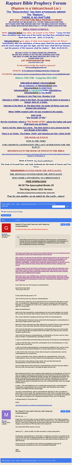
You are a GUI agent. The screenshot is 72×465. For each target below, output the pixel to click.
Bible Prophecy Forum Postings (28, 204)
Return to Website (6, 204)
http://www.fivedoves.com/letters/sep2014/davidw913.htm (33, 405)
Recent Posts (5, 206)
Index (13, 204)
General (18, 204)
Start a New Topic (6, 215)
